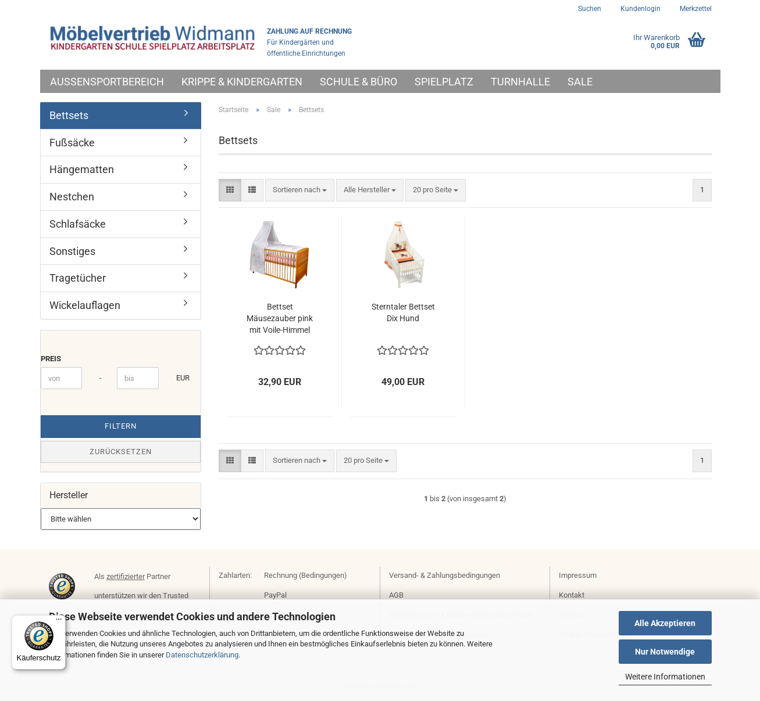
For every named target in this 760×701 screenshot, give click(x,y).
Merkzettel (695, 9)
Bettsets (68, 115)
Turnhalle (520, 82)
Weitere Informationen (665, 676)
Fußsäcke (72, 142)
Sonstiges (72, 251)
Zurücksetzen (121, 451)
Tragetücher (77, 278)
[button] (230, 190)
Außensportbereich (107, 82)
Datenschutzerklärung (202, 654)
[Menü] (59, 622)
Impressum (578, 575)
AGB (396, 595)
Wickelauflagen (84, 305)
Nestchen (71, 196)
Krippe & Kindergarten (241, 82)
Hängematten (81, 169)
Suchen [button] (589, 9)
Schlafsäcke (77, 224)
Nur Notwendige (665, 651)
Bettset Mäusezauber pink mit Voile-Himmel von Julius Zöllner (280, 319)
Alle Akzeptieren (664, 623)
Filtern (121, 426)
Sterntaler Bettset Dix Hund (403, 312)
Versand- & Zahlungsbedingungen (444, 575)
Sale (580, 82)
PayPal (275, 595)
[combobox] (299, 190)
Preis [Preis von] (51, 358)
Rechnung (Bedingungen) (305, 575)
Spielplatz (444, 82)
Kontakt (571, 595)
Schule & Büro (358, 82)
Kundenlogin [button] (640, 9)
